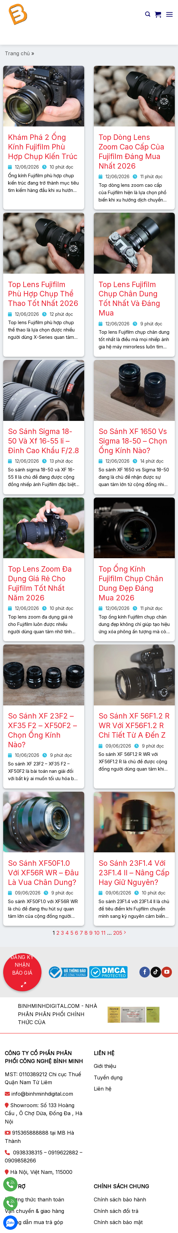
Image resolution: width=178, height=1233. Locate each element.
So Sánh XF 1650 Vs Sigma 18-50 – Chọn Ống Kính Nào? (133, 441)
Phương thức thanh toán (34, 1199)
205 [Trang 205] (117, 933)
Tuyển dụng (108, 1077)
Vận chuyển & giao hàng (34, 1211)
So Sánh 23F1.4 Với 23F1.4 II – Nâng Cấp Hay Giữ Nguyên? (134, 873)
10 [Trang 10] (97, 933)
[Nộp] (165, 36)
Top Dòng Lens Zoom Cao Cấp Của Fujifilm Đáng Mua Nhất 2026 (131, 152)
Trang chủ (17, 53)
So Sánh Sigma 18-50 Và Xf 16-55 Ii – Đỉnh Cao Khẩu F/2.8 (43, 441)
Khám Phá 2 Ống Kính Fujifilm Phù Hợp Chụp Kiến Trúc (43, 147)
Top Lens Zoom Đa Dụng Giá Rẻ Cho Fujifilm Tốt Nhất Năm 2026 (40, 583)
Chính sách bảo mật (118, 1222)
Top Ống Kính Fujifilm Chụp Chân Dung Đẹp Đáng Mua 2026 (131, 583)
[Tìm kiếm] (147, 14)
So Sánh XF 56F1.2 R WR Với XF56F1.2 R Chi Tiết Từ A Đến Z (134, 726)
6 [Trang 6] (76, 933)
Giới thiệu (105, 1066)
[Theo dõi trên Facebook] (144, 972)
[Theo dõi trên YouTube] (166, 972)
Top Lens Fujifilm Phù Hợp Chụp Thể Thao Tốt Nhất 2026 (43, 294)
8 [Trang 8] (86, 933)
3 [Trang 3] (62, 933)
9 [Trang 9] (91, 933)
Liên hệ (102, 1088)
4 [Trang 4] (67, 933)
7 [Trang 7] (81, 933)
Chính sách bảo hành (120, 1199)
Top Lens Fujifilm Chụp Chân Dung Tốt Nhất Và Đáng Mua (129, 299)
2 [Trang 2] (57, 933)
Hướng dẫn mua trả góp (34, 1222)
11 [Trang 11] (103, 933)
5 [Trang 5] (71, 933)
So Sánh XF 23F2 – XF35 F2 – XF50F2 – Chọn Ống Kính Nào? (42, 730)
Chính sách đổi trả (116, 1211)
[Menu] (169, 14)
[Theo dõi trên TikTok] (156, 972)
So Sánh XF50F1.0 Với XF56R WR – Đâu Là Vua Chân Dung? (43, 873)
